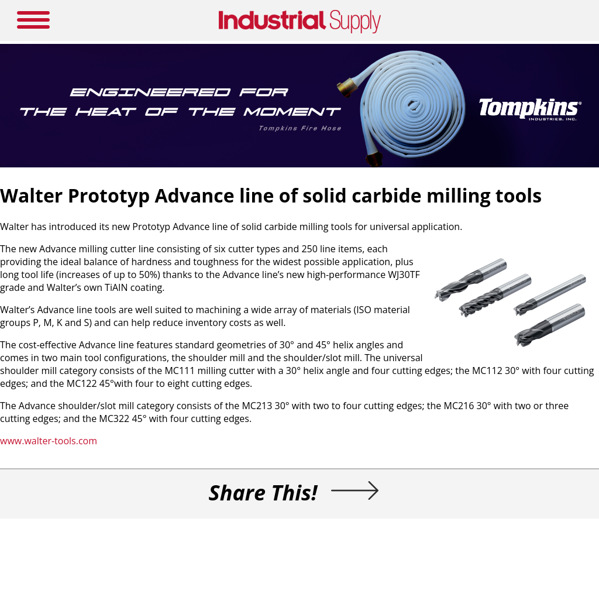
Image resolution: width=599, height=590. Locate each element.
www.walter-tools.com (48, 440)
